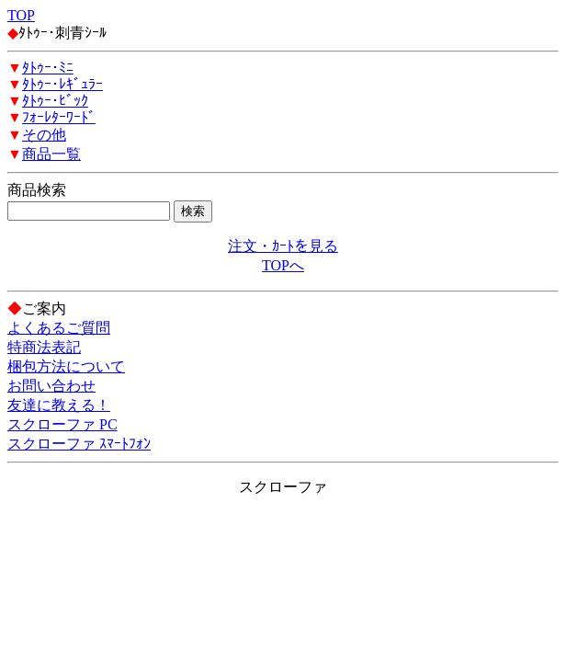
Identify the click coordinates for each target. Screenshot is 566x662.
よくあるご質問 (58, 328)
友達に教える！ (58, 405)
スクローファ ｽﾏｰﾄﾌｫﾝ (79, 443)
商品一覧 (51, 154)
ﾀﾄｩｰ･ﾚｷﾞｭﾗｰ (62, 84)
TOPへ (283, 265)
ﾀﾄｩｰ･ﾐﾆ (48, 67)
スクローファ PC (62, 424)
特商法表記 (44, 347)
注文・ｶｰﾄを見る (283, 246)
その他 (44, 135)
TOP (21, 15)
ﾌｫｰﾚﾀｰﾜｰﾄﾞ (59, 117)
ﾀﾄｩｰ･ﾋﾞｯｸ (55, 100)
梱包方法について (66, 366)
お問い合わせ (51, 386)
